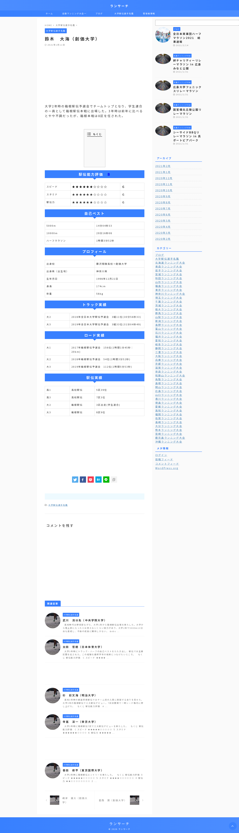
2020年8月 (162, 193)
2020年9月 (162, 187)
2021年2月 (162, 156)
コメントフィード (165, 446)
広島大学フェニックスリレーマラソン (186, 82)
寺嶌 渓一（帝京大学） (79, 721)
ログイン (160, 438)
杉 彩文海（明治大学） (79, 695)
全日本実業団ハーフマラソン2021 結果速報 (187, 35)
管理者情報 (149, 13)
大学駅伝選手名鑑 (124, 13)
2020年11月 (163, 174)
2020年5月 (162, 211)
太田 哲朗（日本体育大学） (82, 646)
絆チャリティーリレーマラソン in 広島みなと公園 (187, 59)
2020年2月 (162, 229)
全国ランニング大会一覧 (74, 14)
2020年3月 (162, 223)
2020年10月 (163, 181)
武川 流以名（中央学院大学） (84, 620)
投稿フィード (163, 442)
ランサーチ (119, 6)
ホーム (49, 13)
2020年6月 (162, 205)
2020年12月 (163, 168)
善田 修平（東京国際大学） (82, 770)
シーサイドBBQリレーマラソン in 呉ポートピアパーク (187, 127)
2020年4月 (162, 217)
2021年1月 (162, 162)
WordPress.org (165, 450)
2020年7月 (162, 199)
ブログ (99, 13)
